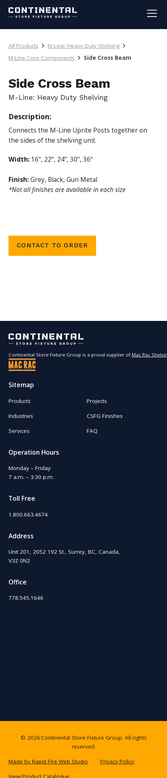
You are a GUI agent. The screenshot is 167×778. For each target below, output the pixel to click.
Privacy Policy (117, 761)
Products (20, 401)
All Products (24, 45)
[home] (43, 12)
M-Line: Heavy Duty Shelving (84, 45)
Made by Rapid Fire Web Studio (48, 761)
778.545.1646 (26, 597)
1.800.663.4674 (28, 514)
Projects (97, 401)
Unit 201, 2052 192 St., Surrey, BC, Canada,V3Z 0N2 (64, 556)
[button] (150, 13)
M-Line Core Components (42, 57)
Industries (21, 416)
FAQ (92, 430)
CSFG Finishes (105, 416)
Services (19, 430)
